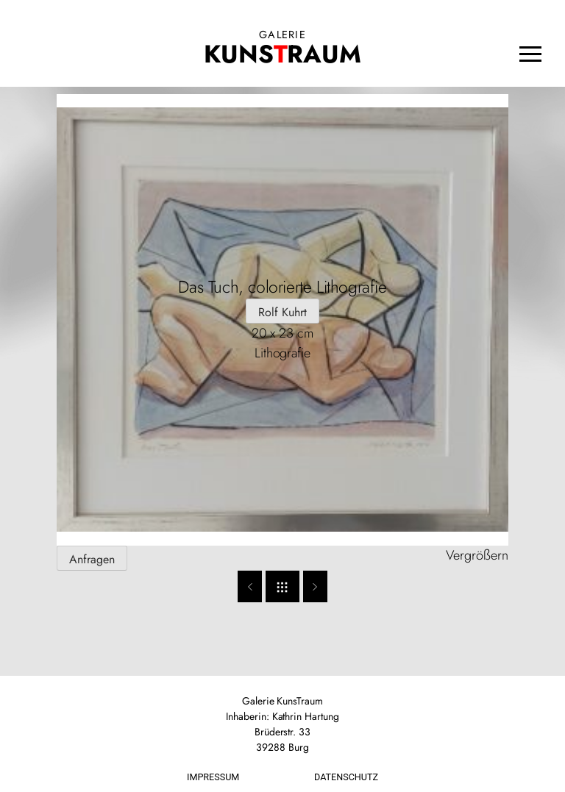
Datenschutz (346, 776)
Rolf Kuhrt (282, 312)
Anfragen (92, 559)
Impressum (213, 776)
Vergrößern (477, 555)
